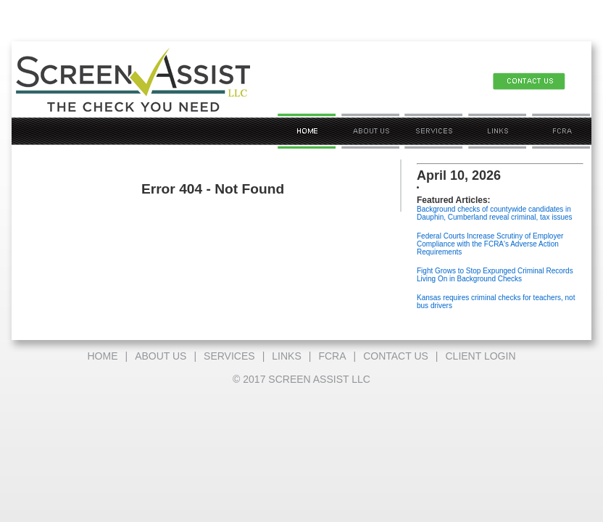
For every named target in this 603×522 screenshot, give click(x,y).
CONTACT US (395, 356)
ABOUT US (160, 356)
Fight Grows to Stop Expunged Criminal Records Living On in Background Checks (495, 275)
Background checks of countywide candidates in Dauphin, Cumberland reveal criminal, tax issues (495, 213)
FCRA (332, 356)
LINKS (286, 356)
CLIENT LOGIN (481, 356)
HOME (102, 356)
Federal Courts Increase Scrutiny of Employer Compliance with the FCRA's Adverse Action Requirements (490, 244)
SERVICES (229, 356)
